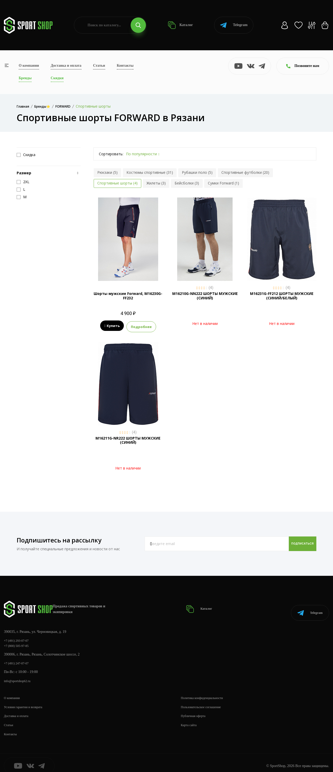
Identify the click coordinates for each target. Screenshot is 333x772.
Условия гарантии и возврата (26, 701)
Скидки (57, 78)
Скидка (26, 155)
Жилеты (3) (156, 183)
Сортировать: (111, 153)
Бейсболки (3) (187, 183)
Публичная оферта (195, 710)
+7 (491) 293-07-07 (18, 633)
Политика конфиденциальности (205, 692)
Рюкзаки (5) (107, 172)
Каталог (180, 25)
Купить (112, 326)
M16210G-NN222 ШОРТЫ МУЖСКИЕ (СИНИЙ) (205, 295)
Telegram (233, 25)
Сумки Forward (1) (223, 183)
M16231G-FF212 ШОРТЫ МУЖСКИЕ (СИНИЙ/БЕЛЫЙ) (281, 295)
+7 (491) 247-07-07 (18, 657)
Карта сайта (190, 719)
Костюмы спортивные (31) (149, 172)
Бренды (25, 78)
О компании (29, 65)
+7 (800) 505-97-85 (18, 639)
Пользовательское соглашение (204, 701)
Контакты (125, 65)
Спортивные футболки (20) (245, 172)
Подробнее (141, 326)
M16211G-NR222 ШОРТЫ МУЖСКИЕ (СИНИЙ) (128, 438)
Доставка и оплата (66, 65)
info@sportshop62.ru (19, 675)
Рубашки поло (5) (197, 172)
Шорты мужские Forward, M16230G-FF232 (128, 295)
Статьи (99, 65)
